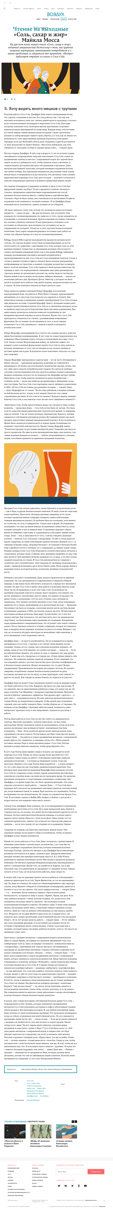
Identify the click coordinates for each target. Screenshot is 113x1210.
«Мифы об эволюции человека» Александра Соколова (40, 1135)
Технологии (54, 19)
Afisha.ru (35, 1168)
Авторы (10, 1177)
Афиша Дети (36, 1171)
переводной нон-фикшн (35, 1091)
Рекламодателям (13, 1168)
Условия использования (16, 1189)
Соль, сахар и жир (33, 1083)
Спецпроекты (12, 1183)
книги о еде (31, 1088)
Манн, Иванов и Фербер (35, 1093)
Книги (63, 19)
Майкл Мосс (41, 1088)
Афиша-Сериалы (37, 1180)
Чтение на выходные (34, 1086)
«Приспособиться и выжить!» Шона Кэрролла (15, 1135)
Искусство (72, 19)
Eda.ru (34, 1183)
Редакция (11, 1171)
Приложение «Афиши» (39, 1174)
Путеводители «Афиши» (40, 1177)
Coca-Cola (30, 1081)
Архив (10, 1186)
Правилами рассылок (91, 1200)
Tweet (63, 1084)
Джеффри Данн (32, 1096)
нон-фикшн (44, 1096)
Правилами (102, 1206)
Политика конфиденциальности (19, 1192)
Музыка (45, 19)
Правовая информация (15, 1195)
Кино (39, 19)
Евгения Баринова (33, 1100)
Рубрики (10, 1180)
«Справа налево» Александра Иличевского (66, 1135)
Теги (9, 1174)
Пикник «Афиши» (37, 1186)
